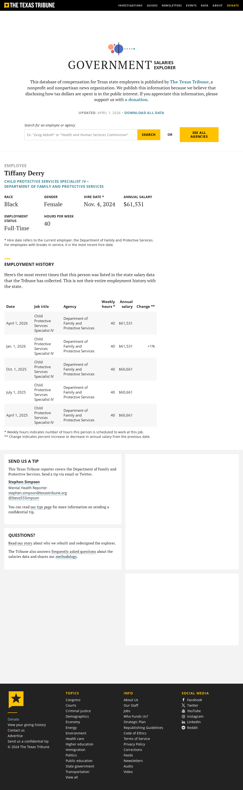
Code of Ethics (135, 733)
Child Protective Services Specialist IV (45, 181)
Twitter (190, 705)
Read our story (20, 543)
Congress (73, 700)
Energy (71, 727)
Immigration (75, 749)
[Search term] (80, 134)
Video (128, 771)
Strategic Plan (135, 722)
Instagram (193, 716)
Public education (79, 760)
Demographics (77, 716)
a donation (136, 99)
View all (72, 777)
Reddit (190, 727)
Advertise (15, 735)
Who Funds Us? (136, 716)
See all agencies (199, 134)
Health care (75, 738)
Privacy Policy (134, 744)
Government (110, 64)
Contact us (16, 730)
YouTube (191, 711)
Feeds (128, 755)
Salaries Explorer (165, 65)
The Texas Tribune (189, 82)
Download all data (144, 112)
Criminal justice (78, 711)
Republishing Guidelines (143, 727)
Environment (76, 733)
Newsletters (133, 760)
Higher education (79, 744)
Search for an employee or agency (49, 125)
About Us (131, 700)
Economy (73, 722)
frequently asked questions (74, 551)
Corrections (133, 749)
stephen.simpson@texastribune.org (37, 492)
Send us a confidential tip (28, 741)
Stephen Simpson (24, 481)
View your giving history (27, 724)
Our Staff (131, 705)
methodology (66, 556)
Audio (128, 766)
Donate (13, 719)
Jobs (127, 711)
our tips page (41, 507)
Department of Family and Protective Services (54, 186)
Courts (71, 705)
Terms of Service (137, 738)
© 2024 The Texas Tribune (28, 746)
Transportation (77, 771)
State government (80, 766)
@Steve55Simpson (23, 497)
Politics (71, 755)
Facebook (192, 700)
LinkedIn (191, 722)
